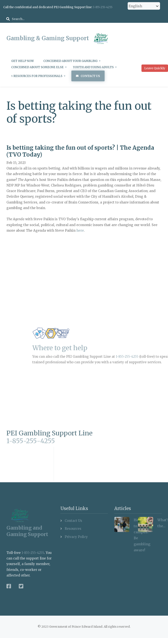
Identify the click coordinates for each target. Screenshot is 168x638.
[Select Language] (144, 6)
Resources (73, 529)
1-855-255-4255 (102, 7)
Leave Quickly (154, 68)
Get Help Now (22, 61)
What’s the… (159, 523)
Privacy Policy (76, 537)
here (80, 230)
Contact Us (90, 76)
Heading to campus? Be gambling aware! (136, 535)
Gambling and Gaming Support (27, 531)
